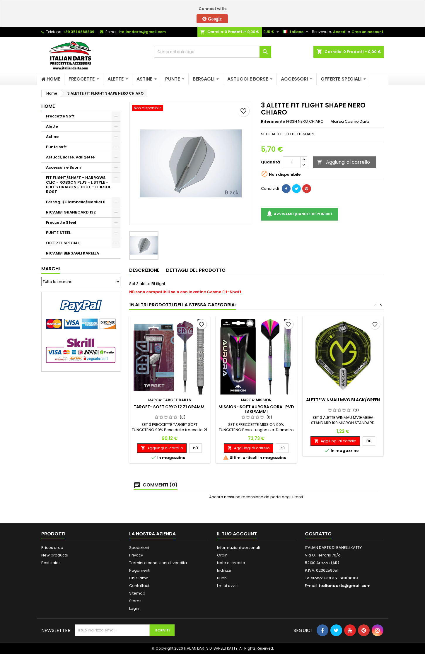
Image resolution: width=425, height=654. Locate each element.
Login (134, 608)
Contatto (318, 533)
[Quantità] (292, 162)
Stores (135, 601)
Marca (337, 121)
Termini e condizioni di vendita (158, 563)
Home (48, 106)
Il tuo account (237, 533)
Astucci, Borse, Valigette (70, 157)
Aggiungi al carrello (343, 162)
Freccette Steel (61, 222)
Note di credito (231, 563)
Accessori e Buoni (63, 167)
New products (54, 555)
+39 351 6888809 (78, 31)
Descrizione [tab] (144, 270)
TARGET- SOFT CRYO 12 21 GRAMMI (170, 407)
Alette (52, 126)
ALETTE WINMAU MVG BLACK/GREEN (343, 400)
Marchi (50, 268)
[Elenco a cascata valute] (271, 32)
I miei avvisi (227, 585)
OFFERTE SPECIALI (63, 243)
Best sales (51, 563)
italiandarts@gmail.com (142, 31)
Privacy (136, 555)
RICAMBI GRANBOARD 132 (71, 212)
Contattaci (139, 585)
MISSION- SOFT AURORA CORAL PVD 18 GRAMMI (256, 409)
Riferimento (273, 121)
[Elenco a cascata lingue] (296, 32)
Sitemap (137, 593)
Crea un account (367, 31)
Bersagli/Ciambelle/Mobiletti (75, 202)
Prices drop (52, 547)
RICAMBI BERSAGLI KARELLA (72, 253)
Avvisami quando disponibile (299, 214)
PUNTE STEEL (58, 232)
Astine (52, 136)
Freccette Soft (60, 116)
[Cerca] (212, 52)
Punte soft (56, 147)
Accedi (339, 31)
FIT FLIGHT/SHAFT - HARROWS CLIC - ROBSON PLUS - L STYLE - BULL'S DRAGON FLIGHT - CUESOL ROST (78, 184)
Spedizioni (139, 547)
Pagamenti (139, 570)
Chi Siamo (139, 578)
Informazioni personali (238, 547)
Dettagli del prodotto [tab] (196, 270)
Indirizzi (224, 570)
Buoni (222, 578)
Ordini (222, 555)
